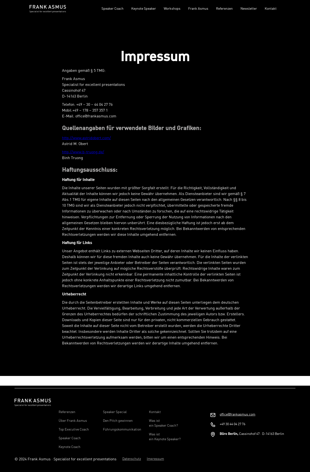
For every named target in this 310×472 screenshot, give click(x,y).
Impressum (155, 459)
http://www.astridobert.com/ (86, 138)
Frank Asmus (198, 8)
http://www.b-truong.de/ (83, 152)
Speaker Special (115, 412)
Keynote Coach (69, 447)
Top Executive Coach (74, 429)
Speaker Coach (112, 8)
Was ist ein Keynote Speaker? (165, 437)
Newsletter (248, 8)
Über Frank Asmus (73, 421)
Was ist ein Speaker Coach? (163, 423)
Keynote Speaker (143, 8)
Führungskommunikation (122, 429)
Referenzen (224, 8)
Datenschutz (131, 459)
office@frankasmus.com (237, 414)
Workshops (172, 8)
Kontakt (271, 8)
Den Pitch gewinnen (118, 421)
